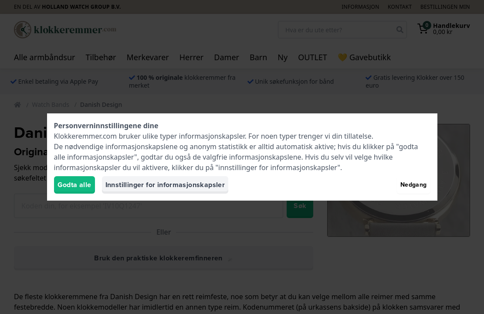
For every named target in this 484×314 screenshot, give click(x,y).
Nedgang (413, 184)
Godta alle (74, 185)
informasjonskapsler (212, 136)
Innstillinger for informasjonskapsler (165, 185)
